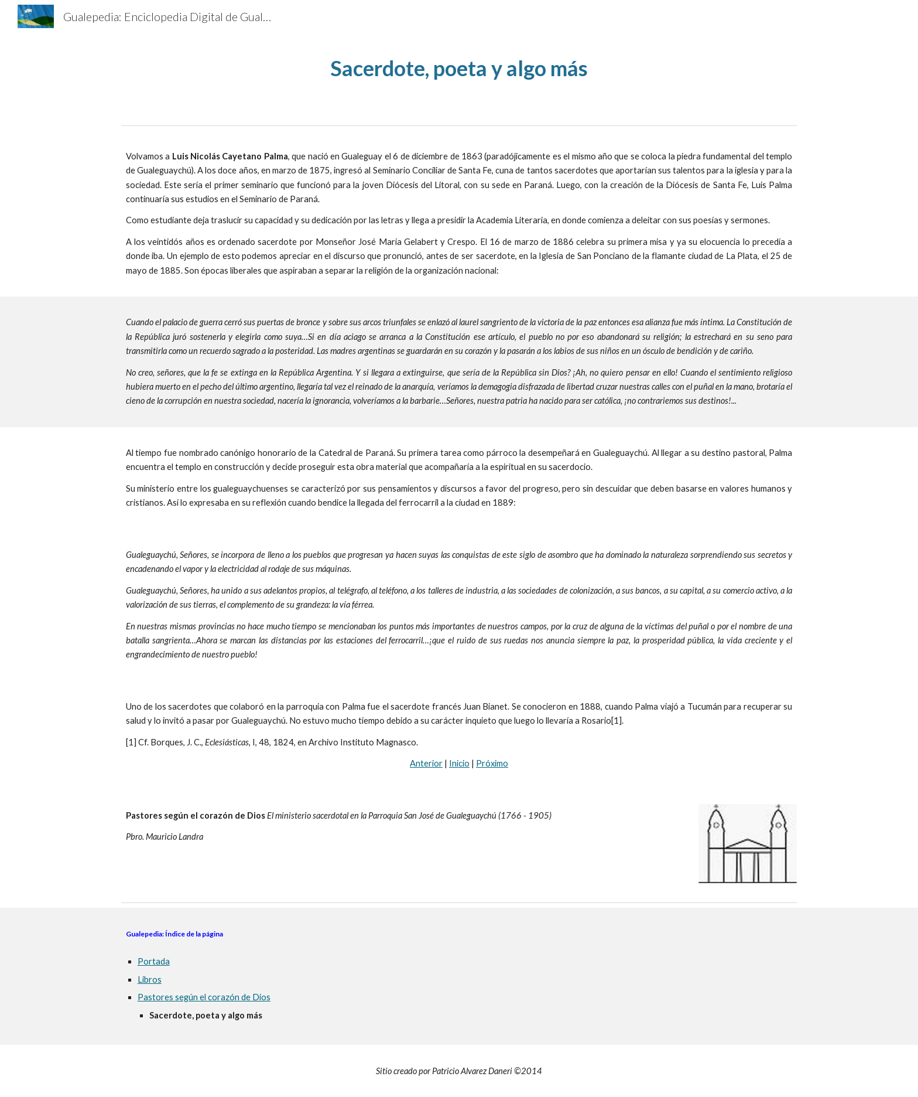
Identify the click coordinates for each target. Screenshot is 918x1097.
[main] (459, 68)
